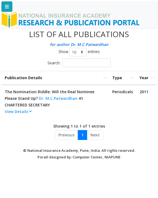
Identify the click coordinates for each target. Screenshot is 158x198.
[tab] (55, 111)
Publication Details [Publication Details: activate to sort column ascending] (23, 77)
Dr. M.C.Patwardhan (58, 98)
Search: (79, 63)
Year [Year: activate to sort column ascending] (144, 77)
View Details (18, 111)
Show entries (79, 52)
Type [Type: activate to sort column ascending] (117, 77)
